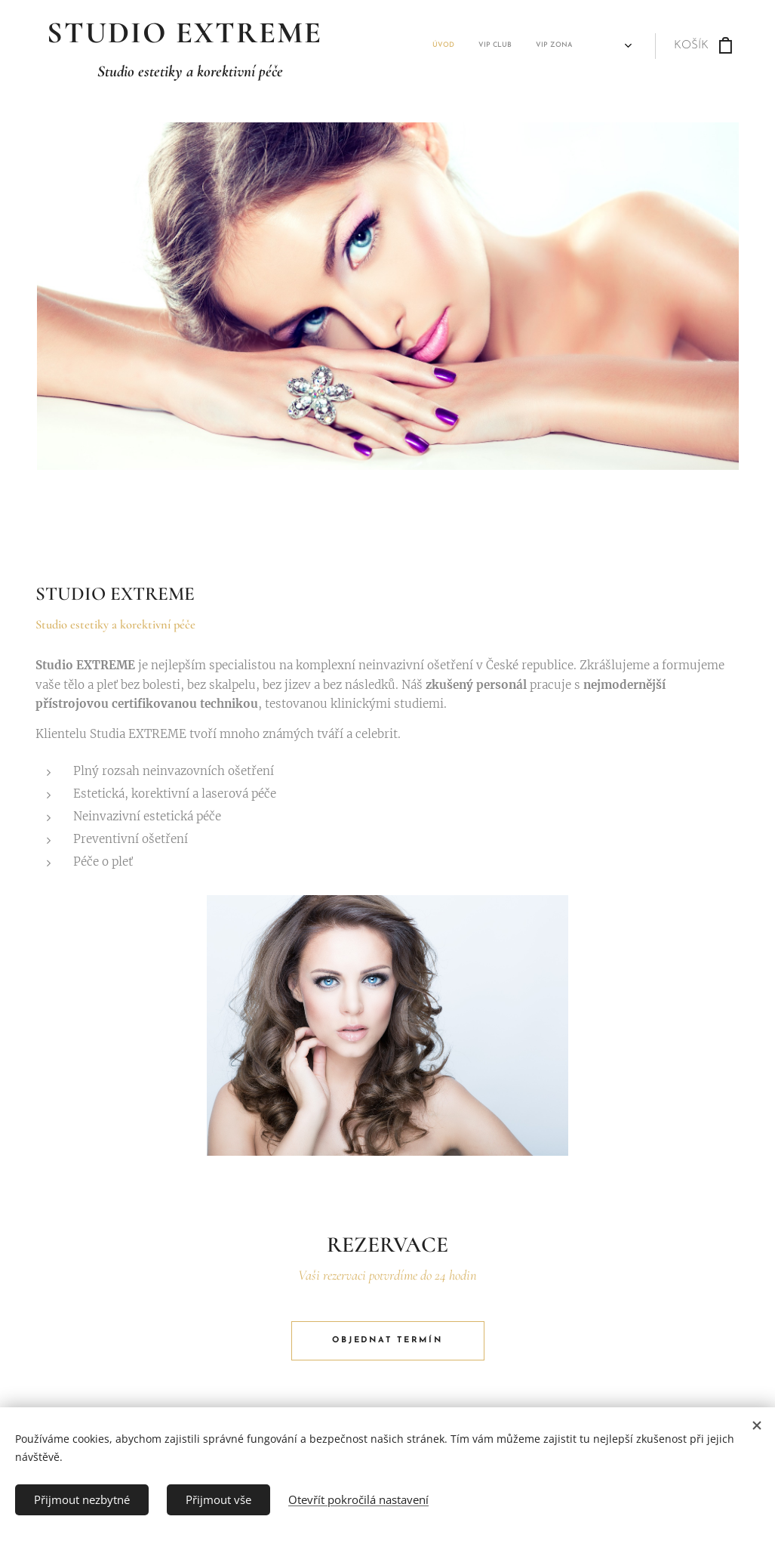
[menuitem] (415, 46)
